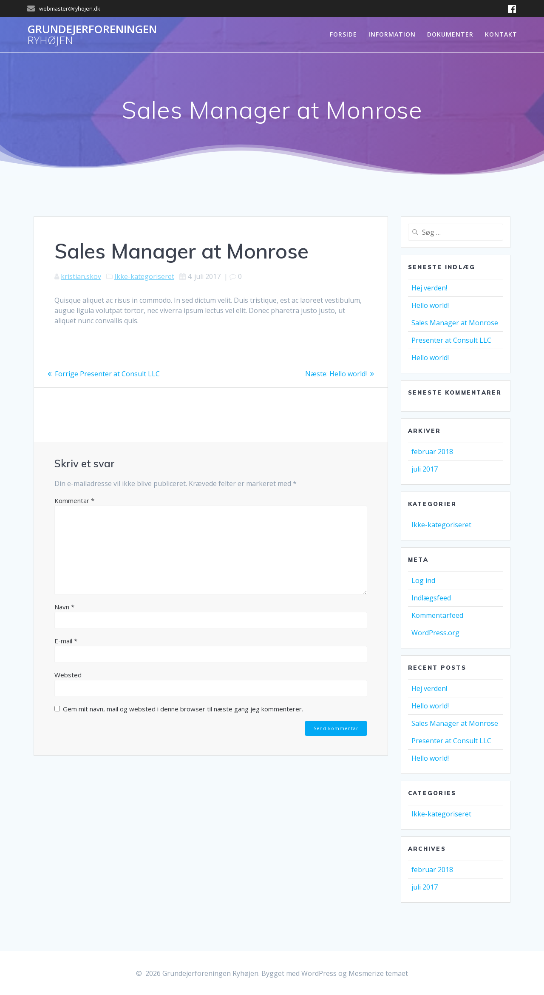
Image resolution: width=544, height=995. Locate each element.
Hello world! (430, 305)
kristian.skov (81, 276)
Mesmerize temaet (378, 973)
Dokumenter (450, 34)
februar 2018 (432, 451)
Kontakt (501, 34)
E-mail (65, 641)
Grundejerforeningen (92, 34)
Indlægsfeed (431, 598)
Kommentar (74, 500)
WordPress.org (435, 632)
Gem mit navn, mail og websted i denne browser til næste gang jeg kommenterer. (183, 709)
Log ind (423, 580)
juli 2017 (424, 469)
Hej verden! (429, 288)
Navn (64, 607)
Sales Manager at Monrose (454, 322)
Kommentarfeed (437, 615)
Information (392, 34)
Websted (68, 675)
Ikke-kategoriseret (144, 276)
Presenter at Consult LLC (451, 340)
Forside (343, 34)
